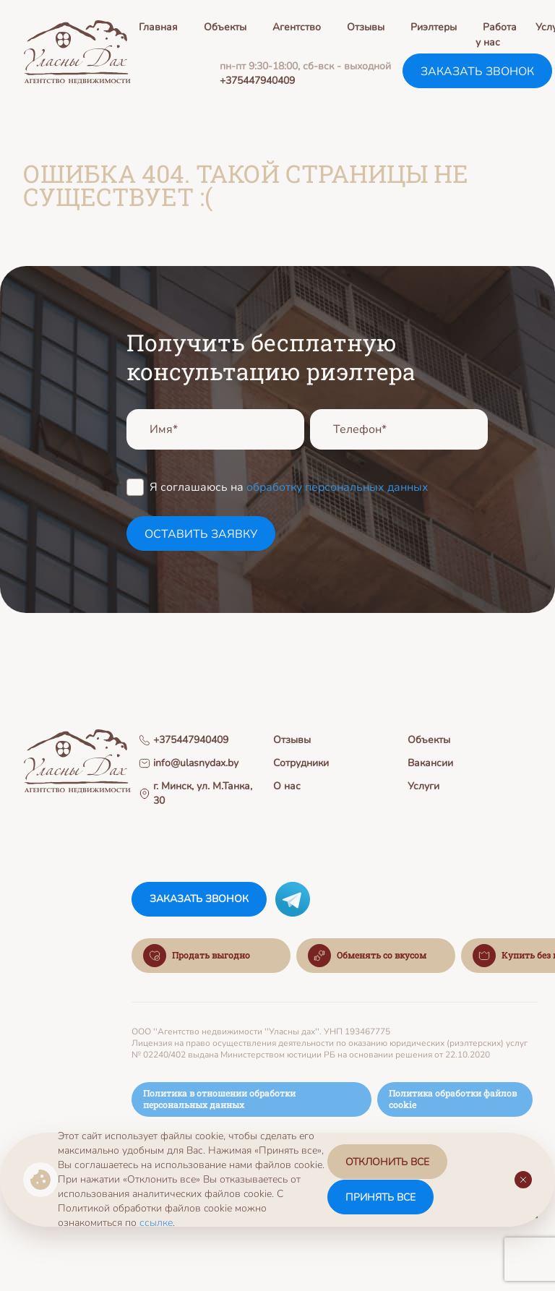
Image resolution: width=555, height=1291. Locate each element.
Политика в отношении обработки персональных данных (219, 1100)
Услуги (423, 786)
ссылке (156, 1223)
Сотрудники (301, 763)
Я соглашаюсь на (289, 486)
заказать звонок (477, 72)
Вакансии (430, 763)
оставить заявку (201, 534)
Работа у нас (496, 34)
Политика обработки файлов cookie (453, 1100)
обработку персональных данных (337, 487)
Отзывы (365, 27)
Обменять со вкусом (367, 957)
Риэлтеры (433, 27)
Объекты (225, 27)
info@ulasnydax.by (188, 763)
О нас (287, 786)
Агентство (296, 27)
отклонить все (387, 1163)
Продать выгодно (196, 957)
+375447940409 (257, 80)
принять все (380, 1197)
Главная (158, 27)
